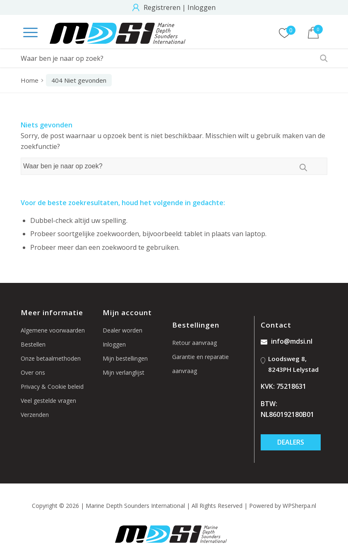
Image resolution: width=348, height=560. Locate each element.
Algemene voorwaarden (53, 330)
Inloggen (201, 7)
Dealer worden (122, 330)
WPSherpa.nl (299, 506)
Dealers (290, 442)
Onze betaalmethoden (51, 358)
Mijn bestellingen (125, 358)
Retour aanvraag (194, 343)
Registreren (162, 7)
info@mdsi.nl (286, 341)
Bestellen (33, 344)
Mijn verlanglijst (123, 372)
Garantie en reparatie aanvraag (200, 364)
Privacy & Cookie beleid (52, 386)
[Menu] (26, 33)
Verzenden (35, 415)
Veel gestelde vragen (48, 400)
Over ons (33, 372)
